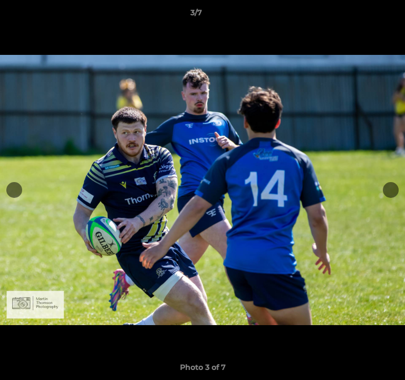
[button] (367, 15)
